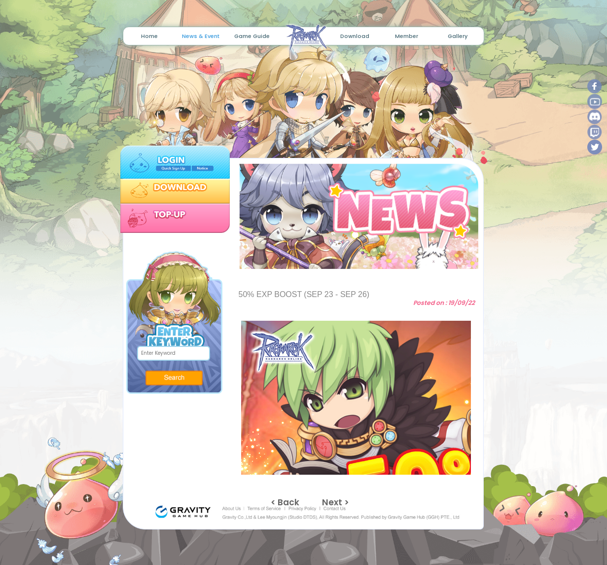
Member (406, 36)
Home (149, 36)
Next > (335, 502)
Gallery (457, 36)
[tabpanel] (355, 216)
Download (354, 36)
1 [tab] (347, 259)
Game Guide (252, 36)
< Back (285, 502)
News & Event (200, 36)
